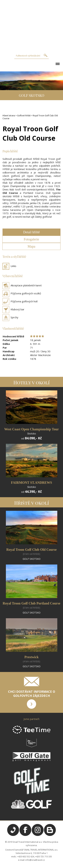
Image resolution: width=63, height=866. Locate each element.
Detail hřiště (31, 232)
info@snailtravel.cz (35, 859)
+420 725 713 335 (43, 856)
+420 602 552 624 (25, 856)
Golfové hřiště (24, 115)
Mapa (31, 246)
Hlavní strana (9, 115)
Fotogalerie (31, 239)
